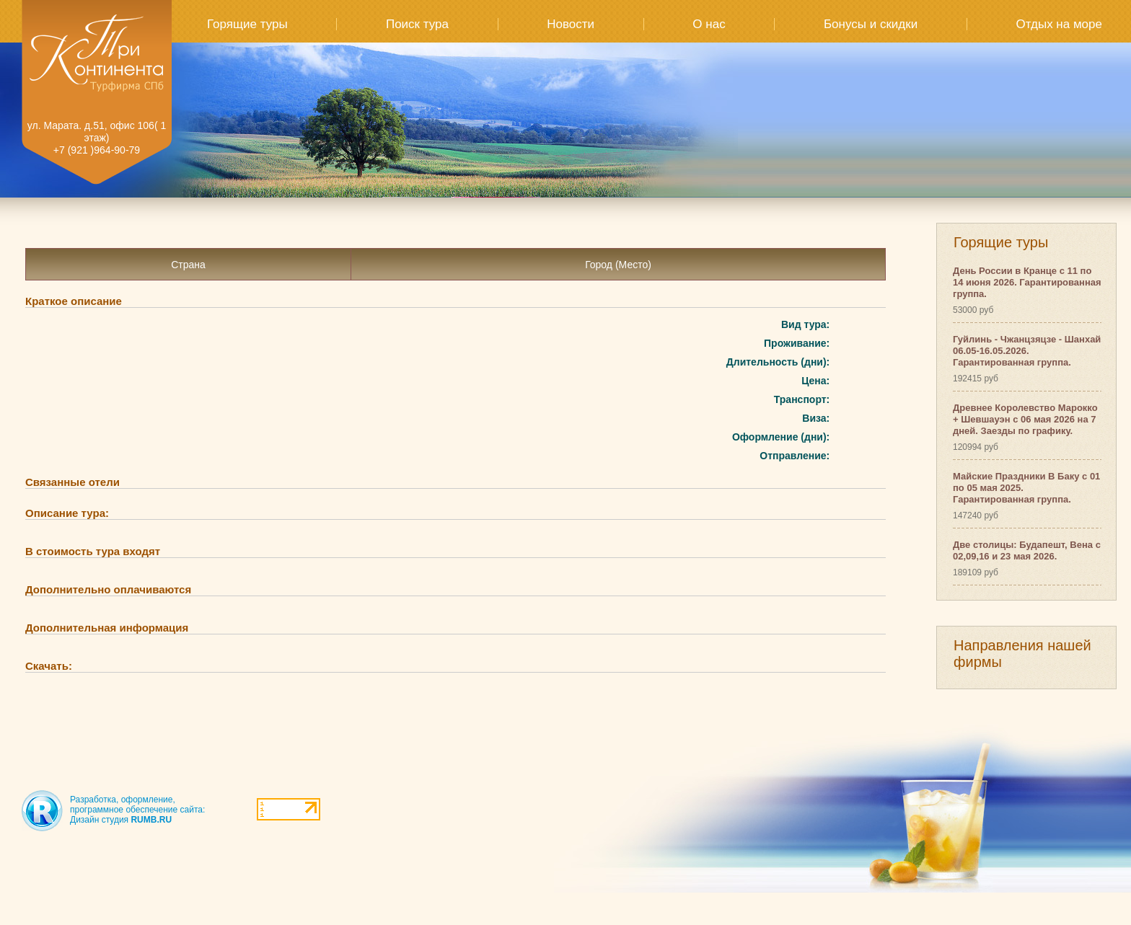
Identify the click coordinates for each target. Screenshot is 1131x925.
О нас (708, 24)
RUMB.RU (151, 820)
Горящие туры (247, 24)
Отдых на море (1059, 24)
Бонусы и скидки (870, 24)
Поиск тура (417, 24)
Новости (570, 24)
